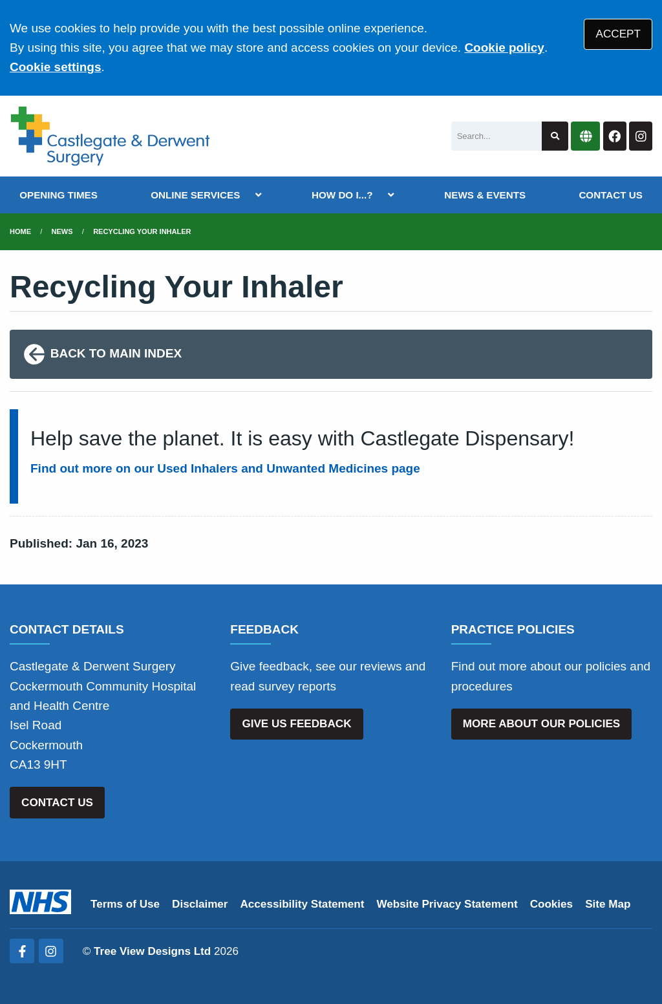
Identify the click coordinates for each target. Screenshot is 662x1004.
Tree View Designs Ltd (152, 951)
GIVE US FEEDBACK (296, 724)
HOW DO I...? (342, 194)
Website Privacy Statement (446, 904)
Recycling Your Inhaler (142, 231)
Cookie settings (55, 67)
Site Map (607, 904)
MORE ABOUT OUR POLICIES (541, 724)
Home (20, 231)
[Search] (496, 136)
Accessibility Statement (302, 904)
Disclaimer (200, 904)
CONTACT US (610, 194)
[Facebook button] (614, 136)
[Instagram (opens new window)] (51, 951)
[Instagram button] (640, 136)
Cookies (551, 904)
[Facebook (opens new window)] (22, 951)
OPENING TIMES (58, 194)
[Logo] (110, 136)
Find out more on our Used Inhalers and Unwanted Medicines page (225, 468)
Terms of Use (125, 904)
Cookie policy (504, 47)
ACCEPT (618, 34)
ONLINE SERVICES (195, 194)
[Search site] (555, 136)
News (62, 231)
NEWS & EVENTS (485, 194)
